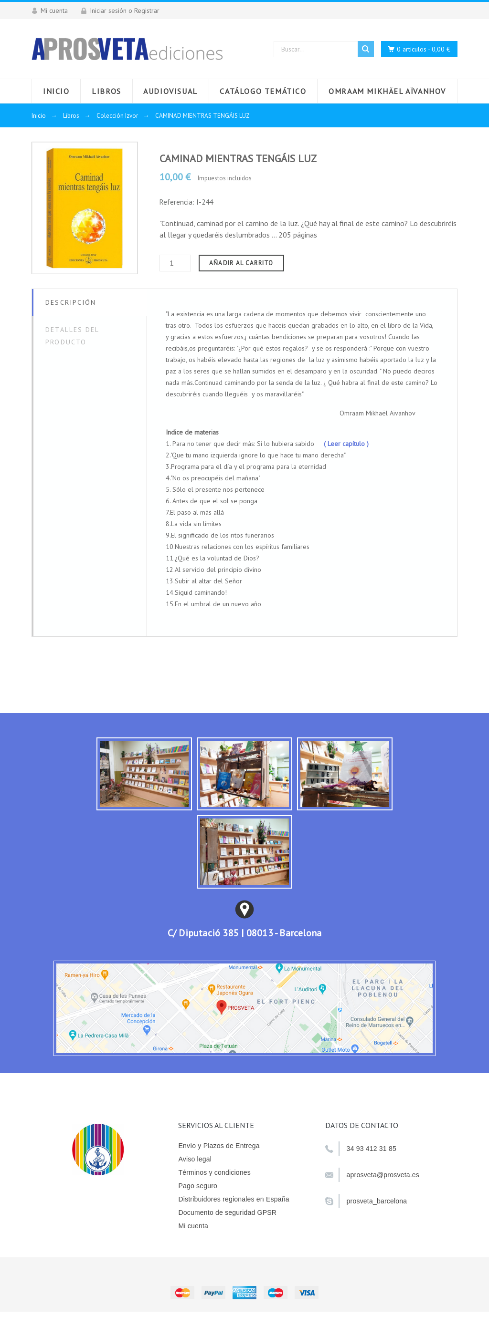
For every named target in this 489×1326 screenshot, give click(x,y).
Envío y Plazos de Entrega (218, 1146)
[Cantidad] (175, 263)
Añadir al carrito (241, 263)
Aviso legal (195, 1159)
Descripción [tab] (70, 302)
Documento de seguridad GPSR (227, 1212)
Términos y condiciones (214, 1172)
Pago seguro (197, 1186)
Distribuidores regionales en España (233, 1199)
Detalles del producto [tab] (72, 335)
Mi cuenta (193, 1226)
